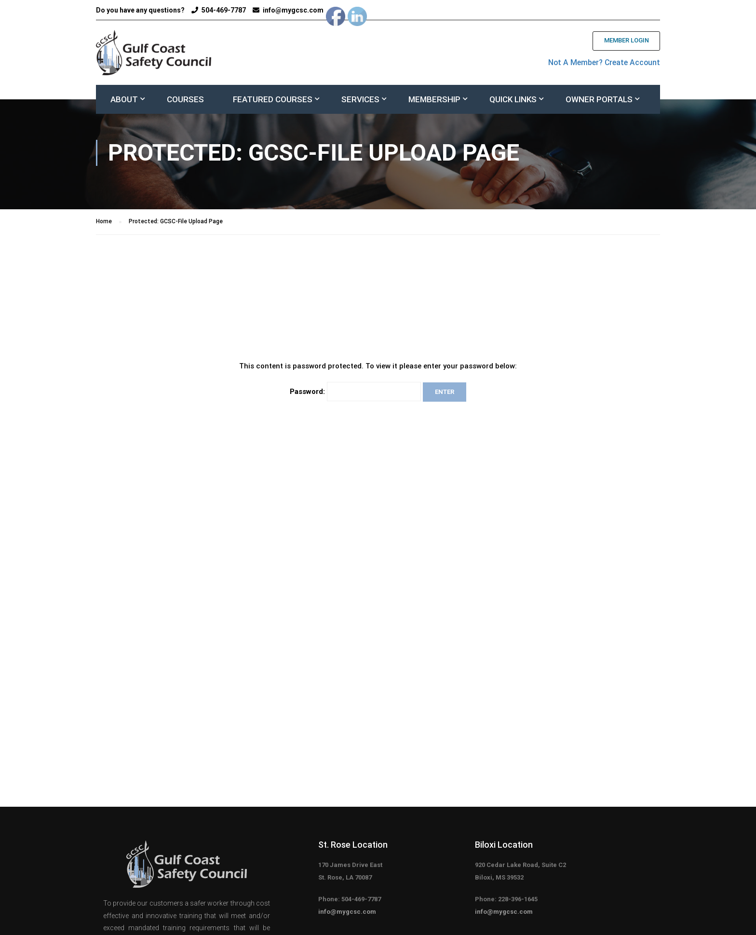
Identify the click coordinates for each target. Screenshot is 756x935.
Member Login (623, 41)
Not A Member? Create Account (597, 63)
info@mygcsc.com (293, 10)
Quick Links (513, 101)
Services (360, 101)
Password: (355, 396)
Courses (185, 101)
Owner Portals (599, 101)
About (124, 101)
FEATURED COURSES (272, 101)
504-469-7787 (224, 10)
